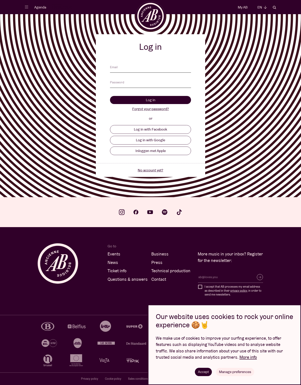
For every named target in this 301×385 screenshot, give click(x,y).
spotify (165, 212)
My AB (243, 7)
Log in (150, 100)
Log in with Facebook (150, 129)
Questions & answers (128, 279)
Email (114, 67)
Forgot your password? (150, 108)
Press (156, 262)
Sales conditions (138, 379)
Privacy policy (89, 379)
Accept (203, 371)
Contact (158, 279)
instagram (122, 212)
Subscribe (260, 277)
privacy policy (238, 290)
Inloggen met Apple (151, 150)
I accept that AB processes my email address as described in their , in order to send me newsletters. (233, 290)
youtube (150, 212)
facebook (135, 212)
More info (248, 357)
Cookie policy (113, 379)
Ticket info (117, 270)
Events (114, 254)
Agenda (40, 7)
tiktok (179, 212)
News (113, 262)
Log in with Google (150, 140)
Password (117, 82)
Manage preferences (235, 371)
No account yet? (150, 170)
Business (160, 254)
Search (274, 7)
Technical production (170, 270)
